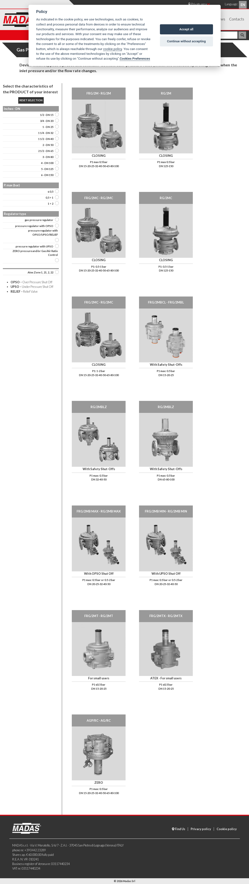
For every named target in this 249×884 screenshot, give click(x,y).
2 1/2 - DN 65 (45, 150)
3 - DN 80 (48, 156)
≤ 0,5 (50, 191)
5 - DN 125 (47, 168)
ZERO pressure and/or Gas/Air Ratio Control (35, 253)
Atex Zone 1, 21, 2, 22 (40, 272)
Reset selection (31, 100)
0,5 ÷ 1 (49, 197)
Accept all (186, 29)
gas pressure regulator (39, 219)
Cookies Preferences (135, 58)
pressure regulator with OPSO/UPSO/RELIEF (43, 232)
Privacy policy (201, 829)
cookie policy (112, 49)
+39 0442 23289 (35, 850)
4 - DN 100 (47, 162)
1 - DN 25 (48, 126)
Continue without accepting (186, 41)
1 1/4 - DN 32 (45, 132)
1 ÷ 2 (50, 203)
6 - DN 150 (47, 175)
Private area (199, 4)
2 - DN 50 (48, 144)
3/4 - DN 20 (46, 120)
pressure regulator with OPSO (34, 225)
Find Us (178, 829)
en (243, 5)
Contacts (236, 19)
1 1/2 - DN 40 (45, 138)
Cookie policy (227, 829)
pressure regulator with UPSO (34, 246)
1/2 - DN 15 (46, 114)
